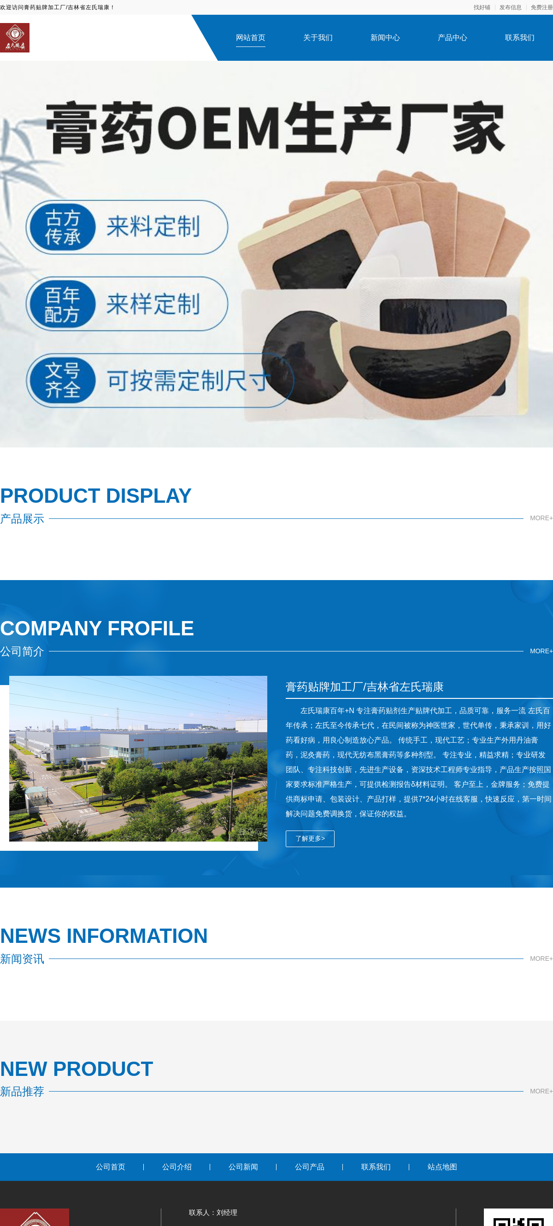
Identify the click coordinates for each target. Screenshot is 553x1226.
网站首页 (250, 37)
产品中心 (452, 37)
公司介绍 (177, 1167)
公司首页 (110, 1167)
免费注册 (542, 7)
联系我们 (520, 37)
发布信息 (511, 7)
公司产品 (309, 1167)
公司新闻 (243, 1167)
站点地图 (442, 1167)
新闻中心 (385, 37)
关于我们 (318, 37)
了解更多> (310, 838)
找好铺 (482, 7)
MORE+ (541, 518)
